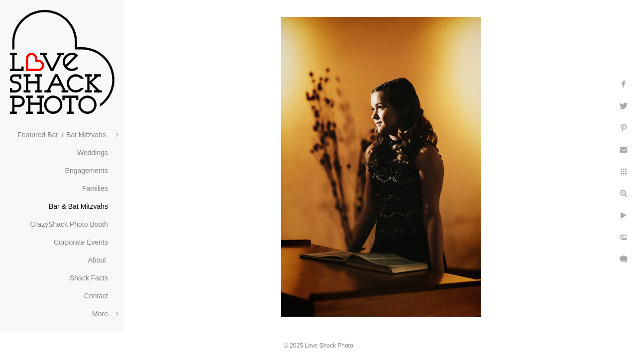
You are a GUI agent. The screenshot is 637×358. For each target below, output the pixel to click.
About (98, 260)
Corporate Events (81, 242)
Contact (96, 296)
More (100, 314)
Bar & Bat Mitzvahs (78, 206)
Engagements (86, 171)
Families (95, 188)
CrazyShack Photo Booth (69, 224)
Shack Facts (89, 278)
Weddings (92, 153)
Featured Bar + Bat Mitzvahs (62, 135)
